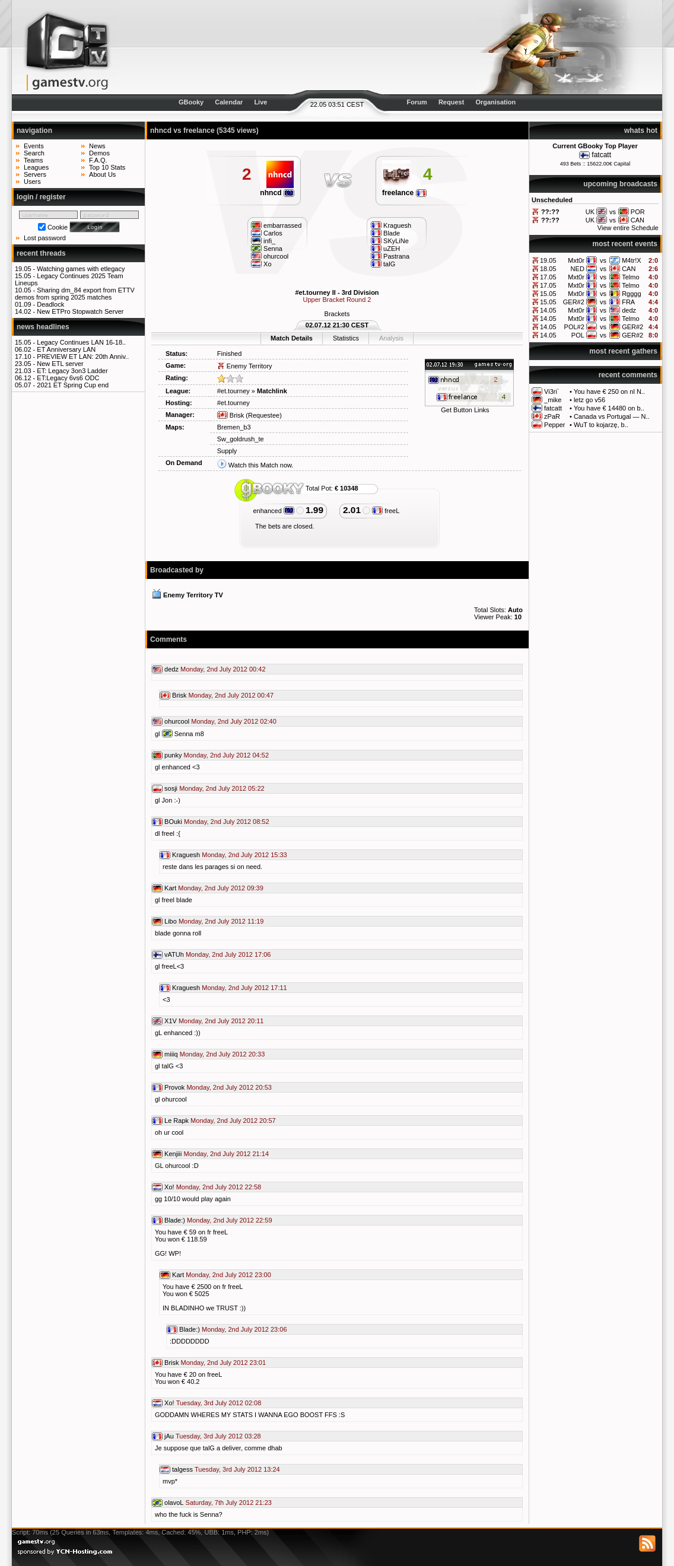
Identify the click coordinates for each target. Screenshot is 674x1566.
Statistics (346, 338)
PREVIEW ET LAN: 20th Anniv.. (83, 356)
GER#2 (573, 301)
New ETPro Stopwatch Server (80, 311)
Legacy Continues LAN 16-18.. (81, 342)
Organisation (495, 102)
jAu (169, 1436)
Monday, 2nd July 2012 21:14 (226, 1153)
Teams (33, 160)
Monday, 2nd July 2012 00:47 (231, 695)
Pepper (554, 424)
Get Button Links (465, 409)
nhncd (277, 193)
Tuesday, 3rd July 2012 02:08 (219, 1402)
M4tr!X (631, 260)
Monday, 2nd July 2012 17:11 (244, 987)
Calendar (229, 102)
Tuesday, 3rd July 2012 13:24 (237, 1469)
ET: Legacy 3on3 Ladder (72, 370)
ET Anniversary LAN (66, 349)
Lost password (45, 237)
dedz (629, 310)
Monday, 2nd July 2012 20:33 (222, 1054)
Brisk (230, 415)
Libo (170, 921)
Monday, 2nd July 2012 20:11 (221, 1020)
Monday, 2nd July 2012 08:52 (226, 821)
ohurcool (176, 721)
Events (34, 145)
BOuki (173, 821)
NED (577, 268)
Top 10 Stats (107, 167)
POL (577, 335)
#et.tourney (233, 390)
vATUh (174, 954)
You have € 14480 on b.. (609, 408)
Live (260, 102)
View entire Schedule (628, 227)
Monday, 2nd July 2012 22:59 (229, 1220)
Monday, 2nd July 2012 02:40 (233, 721)
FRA (628, 301)
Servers (35, 174)
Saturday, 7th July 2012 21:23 (229, 1502)
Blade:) (174, 1220)
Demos (99, 153)
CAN (628, 268)
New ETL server (60, 363)
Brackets (337, 313)
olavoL (173, 1502)
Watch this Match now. (261, 465)
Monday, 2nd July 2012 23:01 (223, 1362)
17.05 (548, 277)
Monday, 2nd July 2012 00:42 (223, 669)
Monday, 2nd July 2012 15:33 (244, 854)
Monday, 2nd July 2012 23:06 (244, 1329)
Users (32, 181)
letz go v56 (589, 399)
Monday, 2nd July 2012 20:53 (229, 1087)
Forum (417, 102)
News (97, 145)
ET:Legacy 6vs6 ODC (68, 377)
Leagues (36, 167)
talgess (182, 1469)
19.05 (548, 260)
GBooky (191, 102)
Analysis (391, 338)
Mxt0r (576, 260)
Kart (170, 888)
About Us (102, 174)
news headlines (43, 327)
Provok (174, 1087)
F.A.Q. (98, 160)
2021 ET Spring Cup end (73, 385)
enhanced (273, 510)
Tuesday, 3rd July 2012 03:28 (218, 1436)
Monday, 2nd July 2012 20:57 (233, 1120)
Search (34, 153)
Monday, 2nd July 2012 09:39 (220, 888)
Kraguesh (186, 854)
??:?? (550, 211)
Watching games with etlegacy (81, 268)
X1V (170, 1020)
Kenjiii (173, 1153)
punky (173, 755)
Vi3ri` (551, 391)
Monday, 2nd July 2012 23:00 (228, 1274)
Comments (168, 639)
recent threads (41, 253)
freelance (404, 193)
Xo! (169, 1187)
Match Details (292, 338)
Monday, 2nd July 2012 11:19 (221, 921)
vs (603, 260)
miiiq (171, 1054)
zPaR (552, 416)
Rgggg (631, 293)
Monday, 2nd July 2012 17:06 (228, 954)
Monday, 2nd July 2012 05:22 (222, 788)
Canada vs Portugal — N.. (612, 416)
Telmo (630, 277)
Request (451, 102)
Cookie (57, 227)
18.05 (548, 268)
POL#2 (574, 326)
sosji (170, 788)
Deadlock (50, 304)
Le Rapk (176, 1120)
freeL (385, 510)
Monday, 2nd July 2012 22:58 (219, 1187)
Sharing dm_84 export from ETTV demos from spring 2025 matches (75, 294)
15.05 (548, 293)
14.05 (548, 310)
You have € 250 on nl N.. (609, 391)
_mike (552, 399)
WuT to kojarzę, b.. (601, 424)
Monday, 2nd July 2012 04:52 (226, 755)
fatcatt (601, 155)
